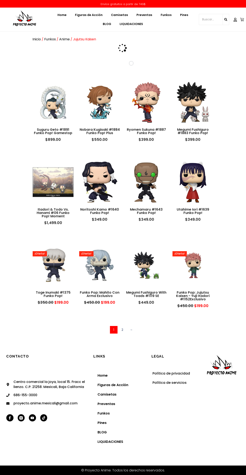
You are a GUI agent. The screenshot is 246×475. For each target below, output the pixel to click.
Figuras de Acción (89, 15)
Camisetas (119, 15)
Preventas (144, 15)
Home (62, 15)
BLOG (107, 24)
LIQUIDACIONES (131, 24)
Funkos (166, 15)
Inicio (36, 39)
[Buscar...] (211, 19)
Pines (184, 15)
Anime (64, 39)
